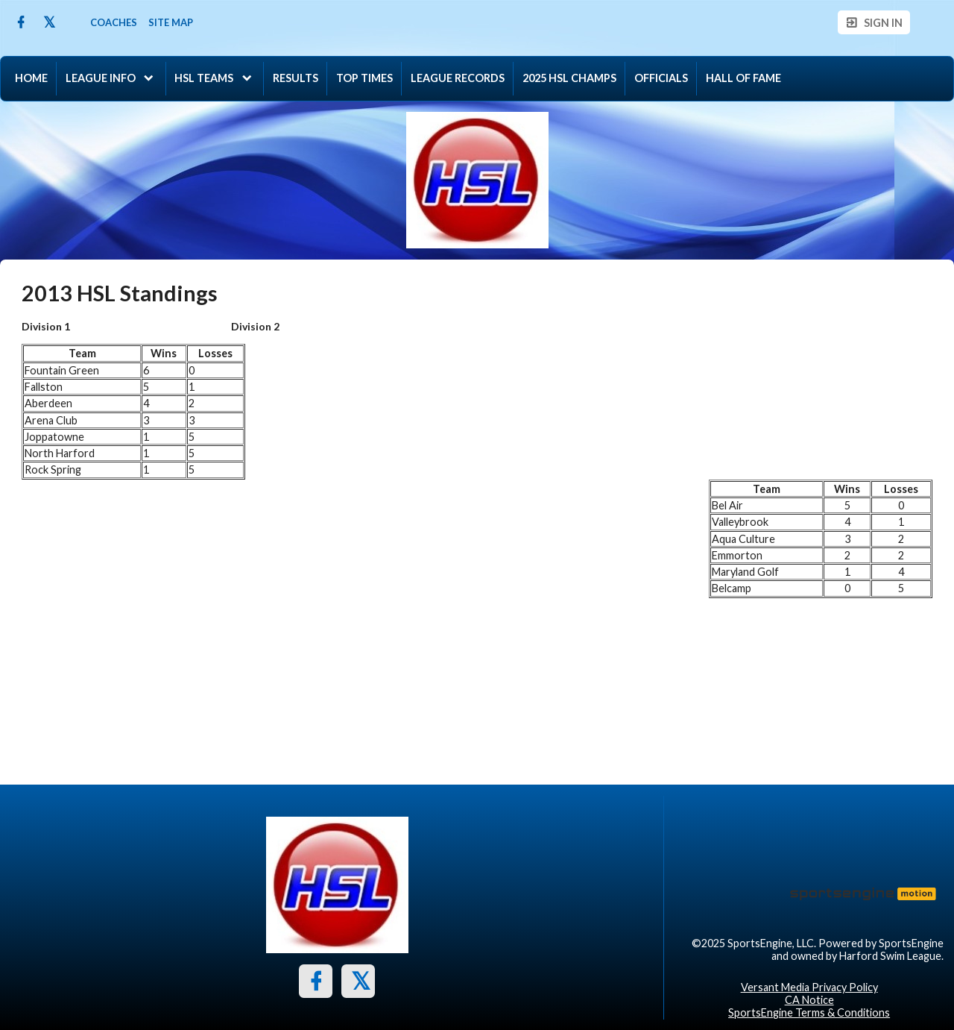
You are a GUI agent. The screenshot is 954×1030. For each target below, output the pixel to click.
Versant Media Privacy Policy (809, 987)
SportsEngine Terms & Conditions (809, 1012)
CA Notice (809, 999)
